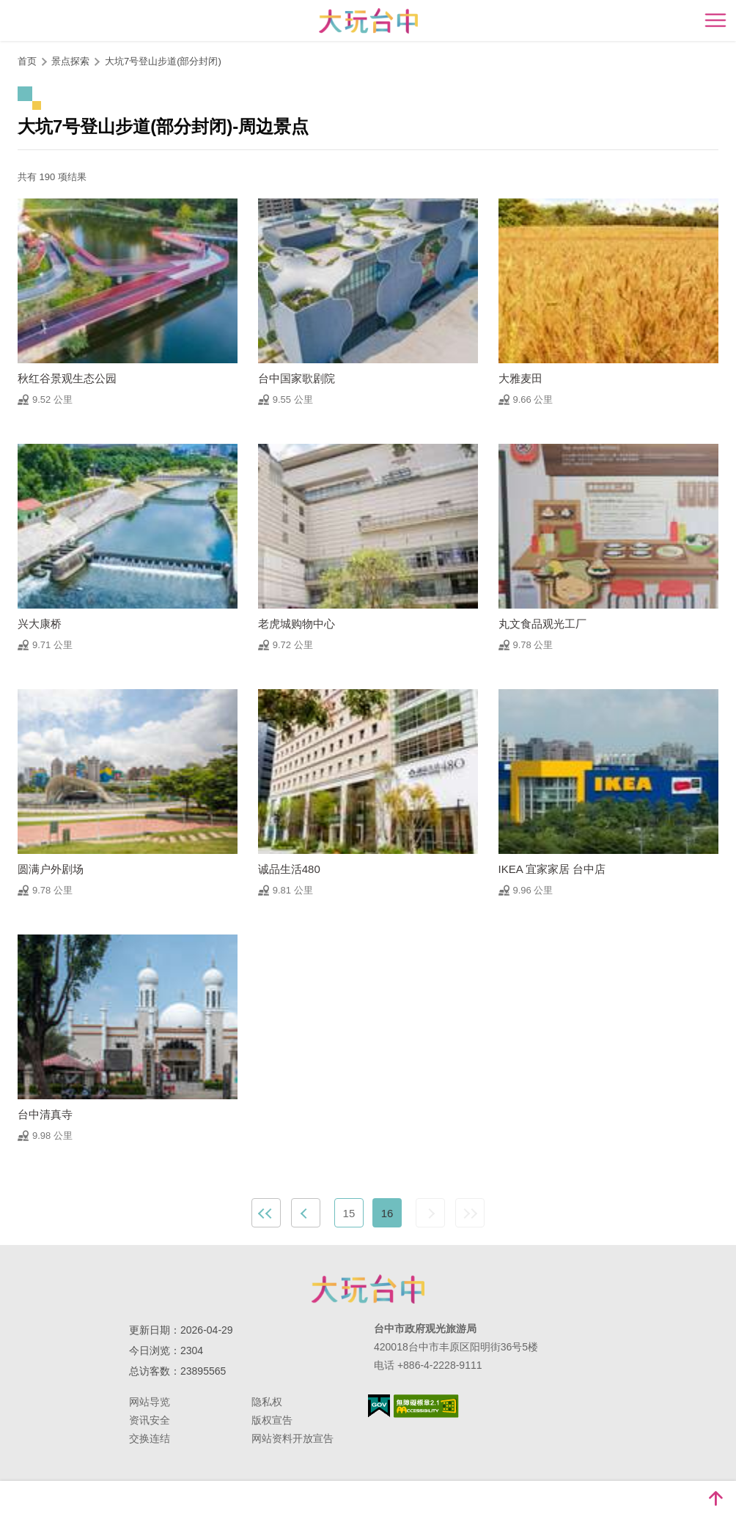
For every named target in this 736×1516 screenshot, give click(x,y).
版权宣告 (271, 1420)
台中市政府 (368, 1289)
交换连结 (149, 1438)
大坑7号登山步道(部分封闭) (163, 61)
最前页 (266, 1212)
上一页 (305, 1212)
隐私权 (266, 1402)
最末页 (470, 1212)
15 (349, 1213)
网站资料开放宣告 (292, 1438)
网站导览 (149, 1402)
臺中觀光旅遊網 (368, 21)
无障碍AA (426, 1406)
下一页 (430, 1212)
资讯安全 (149, 1420)
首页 (27, 61)
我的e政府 (379, 1405)
